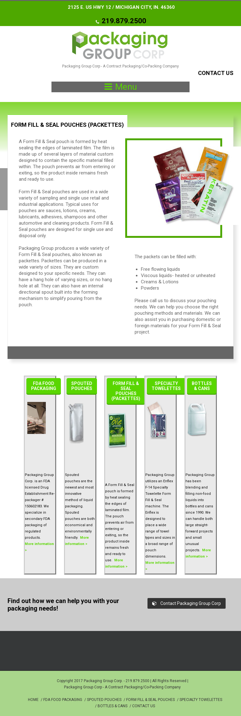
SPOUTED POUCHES (104, 699)
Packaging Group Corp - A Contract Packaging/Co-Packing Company (122, 687)
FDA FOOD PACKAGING (62, 699)
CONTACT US (143, 706)
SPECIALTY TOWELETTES (200, 699)
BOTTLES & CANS (112, 706)
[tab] (67, 121)
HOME (33, 699)
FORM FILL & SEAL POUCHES (150, 699)
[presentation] (67, 127)
